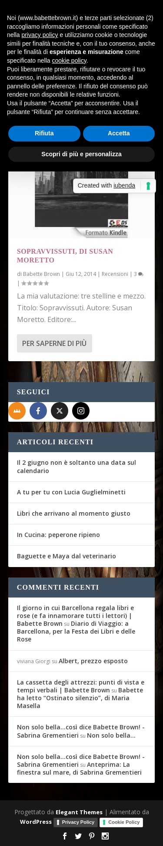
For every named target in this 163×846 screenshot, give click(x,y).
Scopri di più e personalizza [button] (81, 154)
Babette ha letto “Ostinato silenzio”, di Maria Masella (80, 698)
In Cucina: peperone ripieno (58, 534)
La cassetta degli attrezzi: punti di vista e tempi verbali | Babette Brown (80, 686)
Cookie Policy (124, 822)
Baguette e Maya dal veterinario (66, 556)
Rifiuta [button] (44, 133)
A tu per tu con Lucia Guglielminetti (71, 492)
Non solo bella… (111, 735)
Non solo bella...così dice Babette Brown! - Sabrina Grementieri (81, 731)
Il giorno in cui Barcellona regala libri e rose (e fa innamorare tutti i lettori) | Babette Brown (75, 616)
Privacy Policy (78, 822)
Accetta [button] (119, 133)
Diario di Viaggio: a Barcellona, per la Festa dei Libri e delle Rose (76, 631)
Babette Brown (41, 274)
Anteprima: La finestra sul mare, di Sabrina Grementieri (79, 768)
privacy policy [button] (39, 34)
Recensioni (115, 274)
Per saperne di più (54, 343)
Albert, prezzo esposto (93, 661)
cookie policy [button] (69, 60)
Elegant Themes (79, 812)
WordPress (36, 822)
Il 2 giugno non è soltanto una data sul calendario (76, 466)
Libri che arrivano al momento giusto (73, 513)
